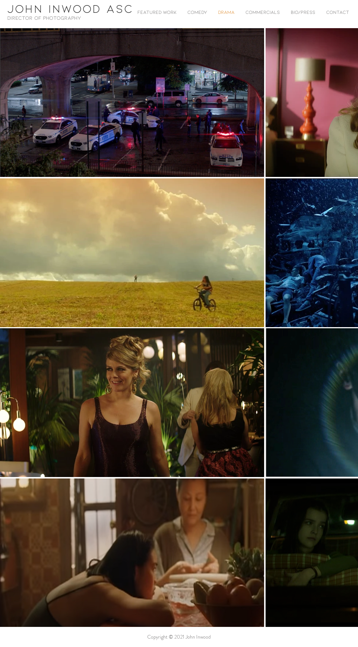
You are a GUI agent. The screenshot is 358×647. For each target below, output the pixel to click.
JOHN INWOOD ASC (70, 8)
